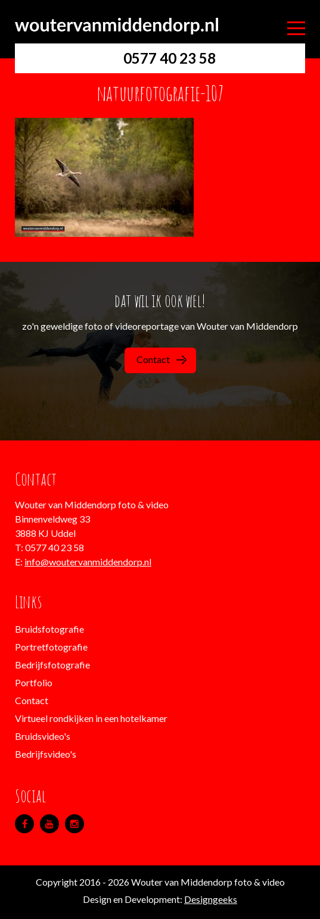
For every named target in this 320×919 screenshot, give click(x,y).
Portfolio (33, 682)
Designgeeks (210, 899)
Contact (161, 359)
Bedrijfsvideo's (45, 753)
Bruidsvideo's (42, 736)
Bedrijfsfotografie (52, 664)
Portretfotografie (51, 646)
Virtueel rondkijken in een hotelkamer (91, 718)
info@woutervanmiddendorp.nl (87, 561)
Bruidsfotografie (49, 628)
